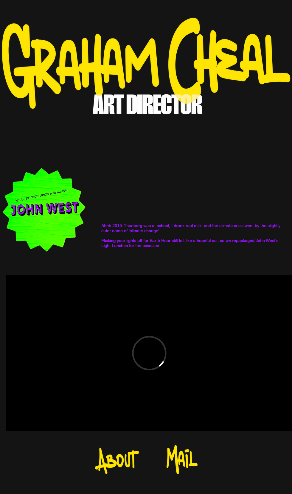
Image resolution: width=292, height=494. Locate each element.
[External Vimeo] (149, 353)
